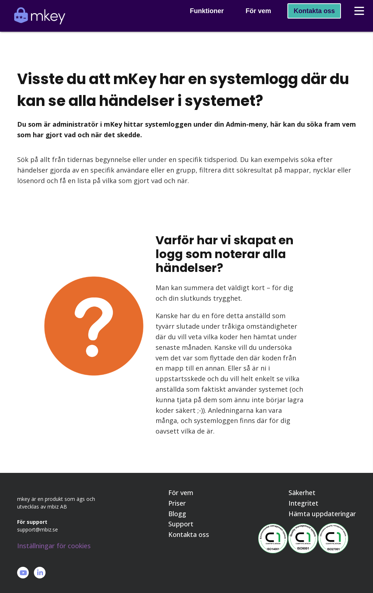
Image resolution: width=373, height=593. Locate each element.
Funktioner (200, 20)
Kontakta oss (308, 20)
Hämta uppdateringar (322, 514)
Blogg (177, 514)
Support (180, 524)
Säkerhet (301, 493)
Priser (177, 503)
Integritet (303, 503)
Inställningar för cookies (54, 545)
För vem (252, 20)
